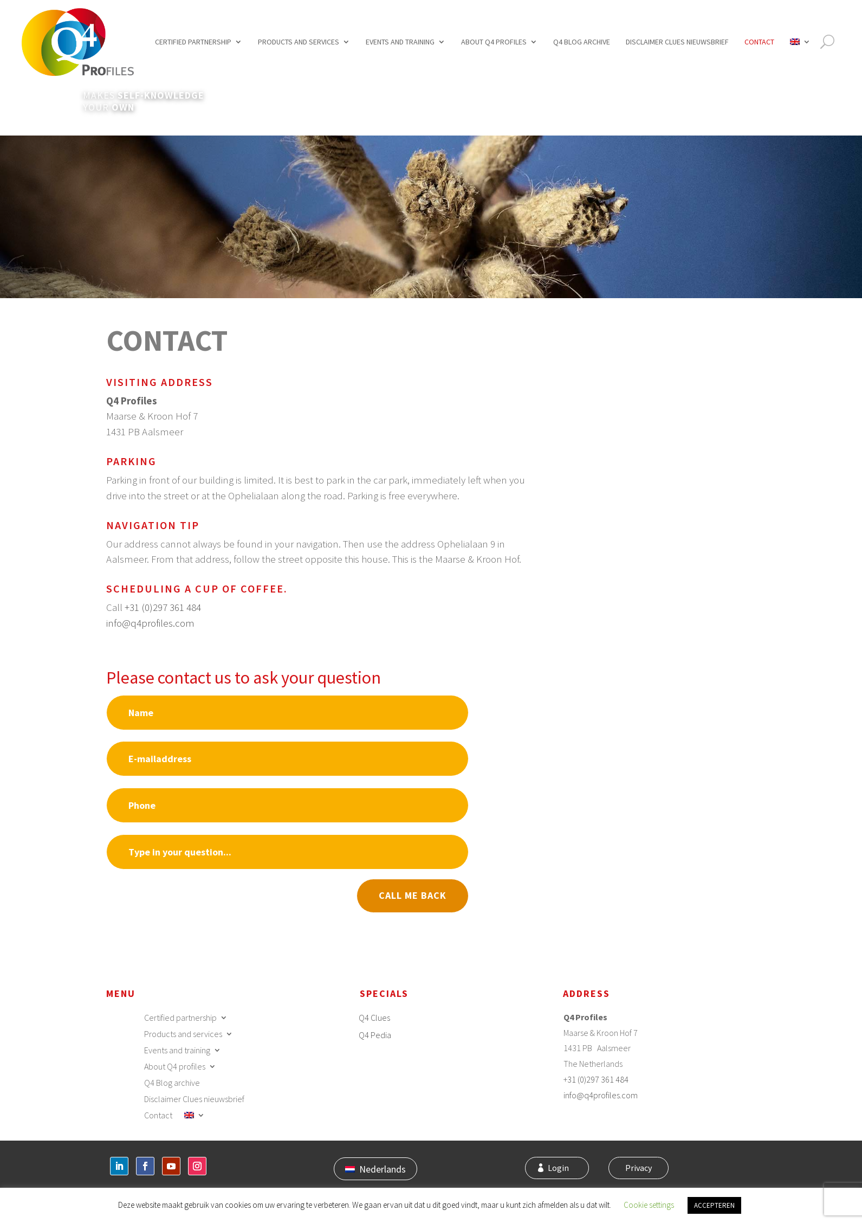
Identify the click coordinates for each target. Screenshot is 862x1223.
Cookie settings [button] (649, 1205)
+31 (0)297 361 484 (163, 607)
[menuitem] (800, 42)
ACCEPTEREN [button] (714, 1205)
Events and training (400, 42)
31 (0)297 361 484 (597, 1079)
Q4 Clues (374, 1017)
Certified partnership (193, 42)
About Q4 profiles (494, 42)
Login (563, 1168)
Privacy (636, 1168)
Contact (759, 42)
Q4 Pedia (375, 1034)
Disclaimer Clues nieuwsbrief (677, 42)
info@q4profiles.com (150, 622)
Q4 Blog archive (581, 42)
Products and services (298, 42)
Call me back (412, 895)
